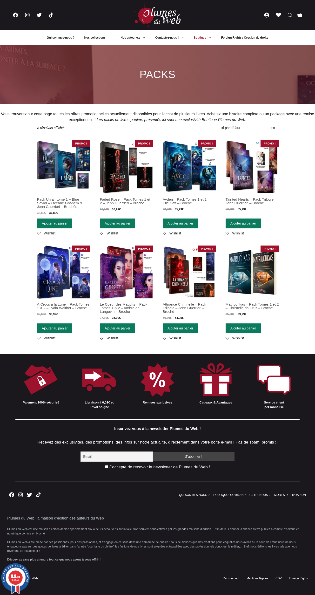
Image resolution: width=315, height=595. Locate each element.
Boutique (205, 37)
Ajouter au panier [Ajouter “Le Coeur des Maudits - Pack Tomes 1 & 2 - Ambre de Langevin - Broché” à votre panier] (117, 328)
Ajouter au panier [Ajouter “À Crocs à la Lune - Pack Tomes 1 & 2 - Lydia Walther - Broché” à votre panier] (55, 328)
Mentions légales (257, 578)
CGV (278, 578)
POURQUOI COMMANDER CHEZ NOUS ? (241, 495)
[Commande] (248, 128)
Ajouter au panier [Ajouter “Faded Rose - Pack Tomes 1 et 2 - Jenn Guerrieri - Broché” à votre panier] (117, 223)
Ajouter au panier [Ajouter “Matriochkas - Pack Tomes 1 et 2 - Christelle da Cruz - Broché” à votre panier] (243, 328)
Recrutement (231, 578)
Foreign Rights (298, 578)
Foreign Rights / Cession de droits (244, 37)
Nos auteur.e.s (135, 37)
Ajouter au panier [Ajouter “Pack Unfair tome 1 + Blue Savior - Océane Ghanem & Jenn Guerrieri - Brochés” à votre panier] (55, 223)
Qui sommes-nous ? (60, 37)
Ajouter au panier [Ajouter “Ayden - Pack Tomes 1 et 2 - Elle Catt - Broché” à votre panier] (180, 223)
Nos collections (100, 37)
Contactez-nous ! (172, 37)
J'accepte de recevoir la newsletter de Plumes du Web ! (157, 467)
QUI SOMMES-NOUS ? (194, 495)
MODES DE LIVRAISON (290, 495)
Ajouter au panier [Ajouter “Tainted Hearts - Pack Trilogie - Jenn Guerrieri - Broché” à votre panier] (243, 223)
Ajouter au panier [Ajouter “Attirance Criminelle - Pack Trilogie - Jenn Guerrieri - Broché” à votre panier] (180, 328)
